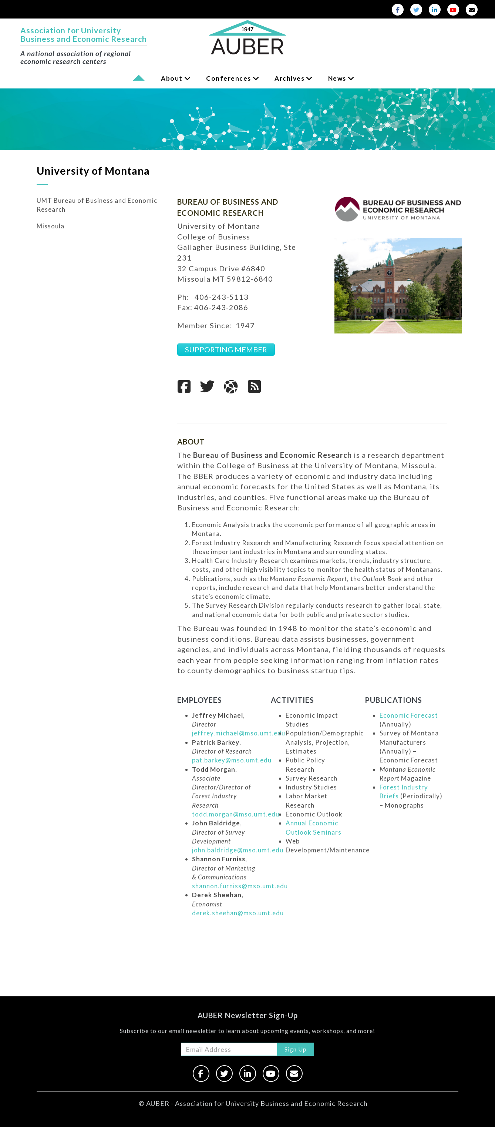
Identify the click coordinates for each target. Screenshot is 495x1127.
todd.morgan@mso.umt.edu (235, 814)
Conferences (228, 78)
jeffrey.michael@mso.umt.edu (238, 733)
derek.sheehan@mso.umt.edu (238, 913)
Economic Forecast (409, 715)
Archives (289, 78)
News (337, 78)
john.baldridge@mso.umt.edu (237, 850)
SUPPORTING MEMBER (226, 349)
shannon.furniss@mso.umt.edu (240, 886)
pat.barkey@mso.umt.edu (232, 760)
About (172, 78)
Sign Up (295, 1049)
